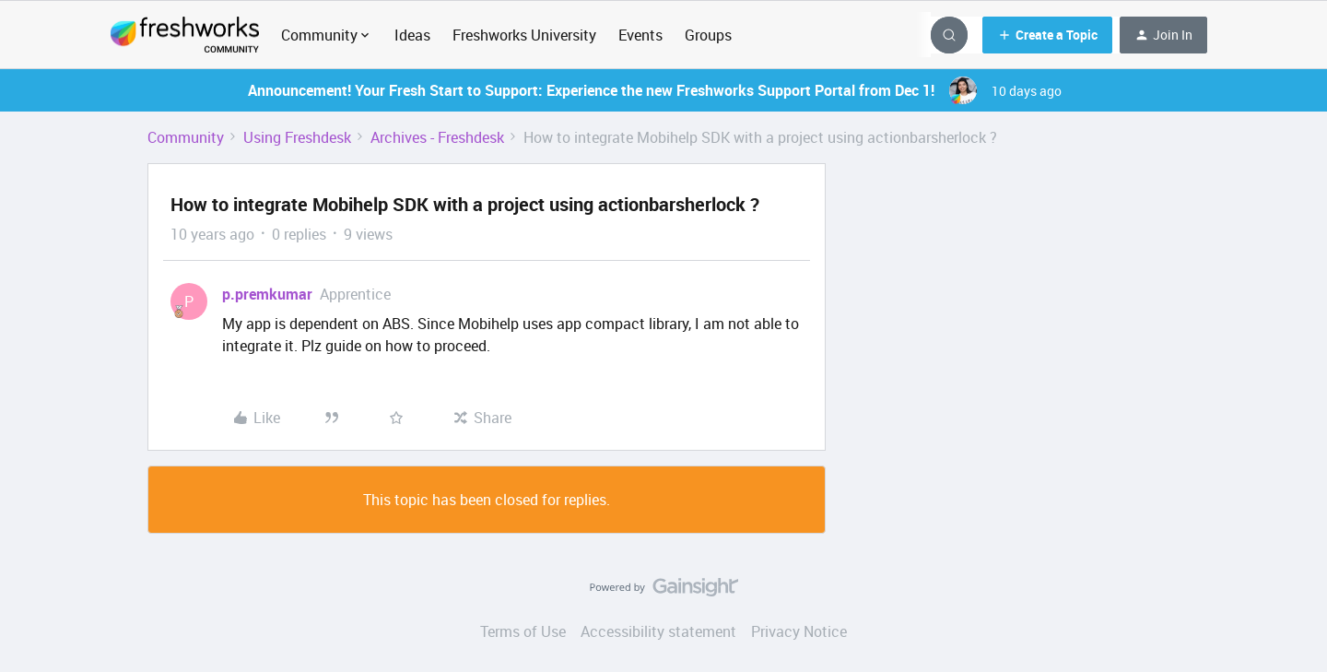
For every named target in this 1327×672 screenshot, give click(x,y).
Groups (708, 35)
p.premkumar (267, 294)
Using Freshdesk (297, 137)
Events (640, 35)
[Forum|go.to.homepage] (185, 35)
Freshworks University (524, 35)
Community (185, 137)
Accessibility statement (658, 631)
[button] (1047, 35)
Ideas (412, 35)
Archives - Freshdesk (437, 137)
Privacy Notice (799, 631)
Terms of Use (523, 631)
